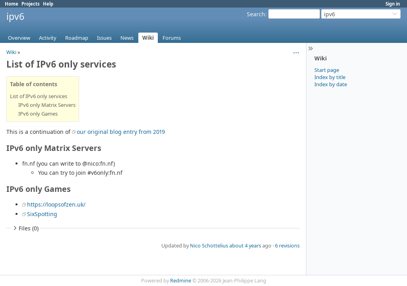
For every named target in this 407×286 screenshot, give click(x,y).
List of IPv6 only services (38, 96)
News (127, 37)
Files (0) (25, 228)
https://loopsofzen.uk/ (56, 204)
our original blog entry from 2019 (121, 131)
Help (48, 4)
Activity (47, 37)
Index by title (329, 77)
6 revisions (287, 245)
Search (256, 14)
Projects (30, 4)
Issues (104, 37)
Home (11, 4)
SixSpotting (42, 214)
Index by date (330, 84)
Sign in (393, 4)
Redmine (180, 280)
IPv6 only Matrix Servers (47, 104)
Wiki (148, 37)
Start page (326, 69)
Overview (19, 37)
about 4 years (245, 245)
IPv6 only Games (38, 113)
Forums (172, 37)
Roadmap (76, 37)
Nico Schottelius (209, 245)
